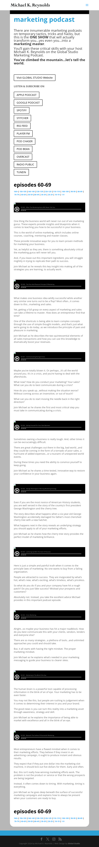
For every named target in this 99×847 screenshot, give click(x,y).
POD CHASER (24, 141)
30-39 (43, 194)
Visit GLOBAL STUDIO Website (35, 77)
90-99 (73, 191)
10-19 (57, 194)
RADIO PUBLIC (25, 164)
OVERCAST (23, 156)
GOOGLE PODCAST (28, 102)
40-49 (36, 194)
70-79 (16, 194)
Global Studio (74, 843)
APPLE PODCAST (26, 95)
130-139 (39, 191)
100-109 (65, 191)
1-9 (63, 194)
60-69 (23, 194)
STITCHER (22, 118)
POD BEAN (23, 149)
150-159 (22, 191)
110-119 (56, 191)
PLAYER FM (23, 133)
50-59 (30, 194)
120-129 (48, 191)
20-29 (50, 194)
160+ (16, 191)
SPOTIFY (22, 110)
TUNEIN (21, 172)
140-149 (31, 191)
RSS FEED (22, 126)
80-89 (80, 191)
